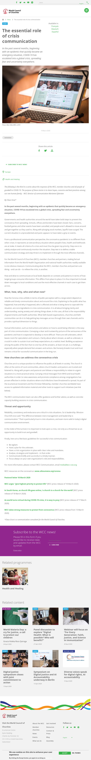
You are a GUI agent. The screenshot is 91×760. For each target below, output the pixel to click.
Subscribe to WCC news (17, 164)
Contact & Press (50, 732)
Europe (8, 172)
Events (35, 737)
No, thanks (76, 753)
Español (55, 32)
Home (3, 19)
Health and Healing (12, 179)
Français (54, 26)
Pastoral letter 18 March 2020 (17, 477)
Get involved (51, 723)
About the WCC (38, 723)
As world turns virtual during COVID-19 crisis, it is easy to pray (31, 500)
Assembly (50, 741)
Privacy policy (17, 550)
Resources (50, 727)
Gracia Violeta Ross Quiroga (15, 641)
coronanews (7, 137)
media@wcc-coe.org (68, 465)
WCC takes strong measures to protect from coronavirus (29, 510)
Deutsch (54, 29)
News (9, 20)
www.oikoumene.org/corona (47, 471)
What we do (37, 741)
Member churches (36, 728)
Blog (48, 737)
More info (49, 758)
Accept (64, 753)
